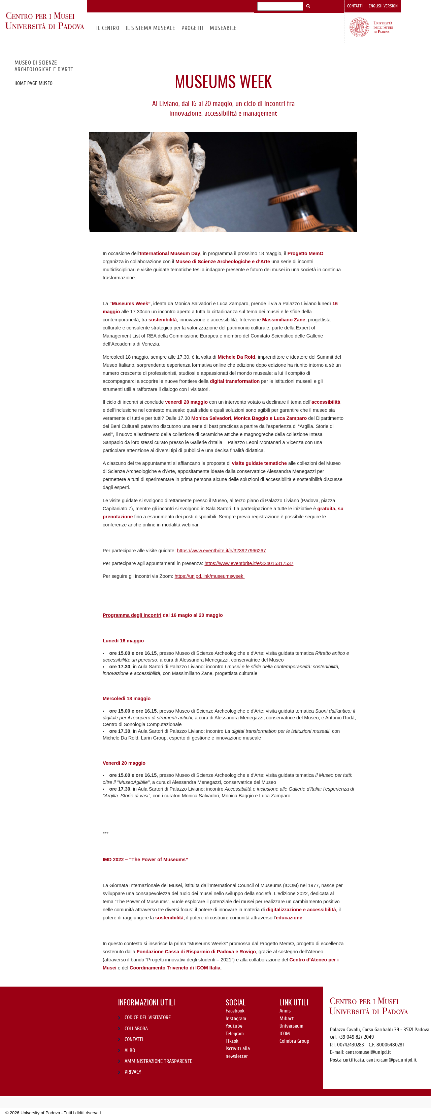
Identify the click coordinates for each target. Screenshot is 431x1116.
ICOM (284, 1034)
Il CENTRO (107, 28)
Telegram (235, 1034)
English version (383, 6)
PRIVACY (133, 1072)
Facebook (235, 1011)
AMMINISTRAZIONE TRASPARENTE (158, 1061)
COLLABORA (136, 1029)
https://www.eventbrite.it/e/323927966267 (221, 550)
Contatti (355, 6)
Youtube (234, 1026)
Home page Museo (33, 83)
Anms (285, 1011)
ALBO (130, 1050)
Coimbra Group (294, 1041)
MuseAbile (223, 28)
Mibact (286, 1018)
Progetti (192, 28)
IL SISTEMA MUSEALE (150, 28)
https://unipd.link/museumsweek (210, 576)
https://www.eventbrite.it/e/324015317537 (248, 563)
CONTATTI (134, 1039)
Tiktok (232, 1041)
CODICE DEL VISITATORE (148, 1017)
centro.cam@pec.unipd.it (391, 1060)
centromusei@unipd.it (368, 1052)
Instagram (236, 1018)
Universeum (291, 1026)
